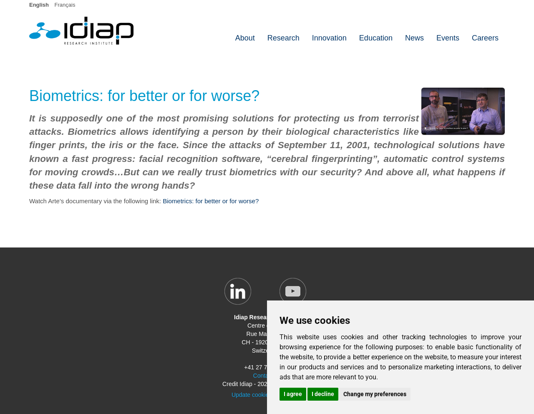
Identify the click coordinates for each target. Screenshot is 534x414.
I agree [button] (293, 394)
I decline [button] (323, 394)
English (39, 5)
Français (65, 5)
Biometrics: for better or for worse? (211, 200)
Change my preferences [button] (374, 394)
